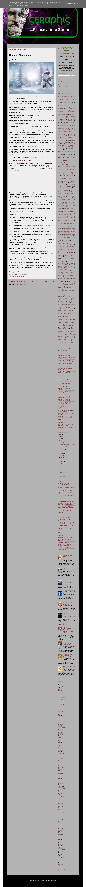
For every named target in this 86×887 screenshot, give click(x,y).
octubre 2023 (61, 747)
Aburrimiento (66, 94)
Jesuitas (67, 217)
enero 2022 (61, 803)
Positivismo (60, 299)
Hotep (65, 205)
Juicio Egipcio (61, 219)
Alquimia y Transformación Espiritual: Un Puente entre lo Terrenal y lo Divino (68, 630)
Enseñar (73, 166)
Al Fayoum (60, 99)
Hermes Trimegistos (71, 199)
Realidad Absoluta (61, 307)
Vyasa (63, 340)
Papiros (65, 292)
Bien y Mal (69, 119)
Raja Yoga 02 (66, 305)
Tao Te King (65, 328)
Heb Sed (69, 197)
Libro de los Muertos (62, 246)
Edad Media (60, 154)
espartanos (71, 170)
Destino (73, 146)
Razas (72, 305)
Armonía (66, 108)
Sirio (65, 324)
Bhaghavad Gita (61, 119)
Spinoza (73, 325)
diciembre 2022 (60, 774)
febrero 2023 (61, 767)
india (72, 209)
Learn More (69, 4)
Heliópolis (63, 199)
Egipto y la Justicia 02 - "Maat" (65, 352)
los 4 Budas (60, 249)
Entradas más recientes (17, 281)
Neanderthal (65, 273)
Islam (73, 216)
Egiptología (67, 157)
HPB (70, 205)
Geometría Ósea (69, 193)
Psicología (60, 302)
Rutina (65, 313)
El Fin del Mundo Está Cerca (64, 514)
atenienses (61, 111)
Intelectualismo (60, 214)
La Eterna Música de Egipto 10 (69, 234)
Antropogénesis (61, 107)
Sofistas (63, 325)
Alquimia (59, 100)
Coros (64, 140)
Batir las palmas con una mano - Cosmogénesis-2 (69, 569)
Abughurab (60, 94)
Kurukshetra (61, 223)
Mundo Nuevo (60, 270)
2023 (60, 440)
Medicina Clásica (62, 258)
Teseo (65, 331)
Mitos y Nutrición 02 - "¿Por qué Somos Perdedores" (65, 411)
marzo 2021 (61, 825)
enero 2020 (61, 864)
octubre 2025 (61, 692)
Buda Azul (65, 122)
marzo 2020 (61, 857)
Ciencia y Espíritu (68, 129)
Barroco (67, 116)
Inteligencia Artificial (69, 214)
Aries (62, 108)
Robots (72, 311)
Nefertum (59, 275)
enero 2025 (61, 711)
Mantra (66, 255)
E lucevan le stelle (63, 871)
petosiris (66, 296)
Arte (59, 110)
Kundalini (73, 222)
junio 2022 (60, 788)
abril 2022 (60, 793)
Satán (70, 316)
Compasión (65, 134)
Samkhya (73, 314)
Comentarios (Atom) (21, 284)
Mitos (65, 267)
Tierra (59, 333)
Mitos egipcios (71, 267)
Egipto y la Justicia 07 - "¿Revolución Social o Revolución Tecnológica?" (66, 368)
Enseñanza (61, 166)
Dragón (59, 151)
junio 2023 (60, 757)
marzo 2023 (61, 764)
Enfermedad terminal (71, 164)
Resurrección (60, 311)
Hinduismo (71, 202)
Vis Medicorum (28, 43)
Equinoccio (66, 167)
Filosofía (72, 181)
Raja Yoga (60, 305)
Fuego (59, 190)
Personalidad (69, 295)
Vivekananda (60, 339)
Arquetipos (72, 108)
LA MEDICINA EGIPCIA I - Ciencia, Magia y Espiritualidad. (69, 643)
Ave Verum (65, 114)
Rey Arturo (67, 311)
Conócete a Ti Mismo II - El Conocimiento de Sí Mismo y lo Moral (65, 484)
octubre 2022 (61, 780)
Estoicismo (60, 173)
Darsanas (67, 143)
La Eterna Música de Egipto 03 (69, 228)
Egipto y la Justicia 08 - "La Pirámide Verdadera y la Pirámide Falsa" (66, 372)
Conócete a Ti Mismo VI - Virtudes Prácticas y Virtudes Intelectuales (66, 500)
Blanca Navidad (17, 276)
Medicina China (70, 257)
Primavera (73, 299)
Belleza (61, 117)
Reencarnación (69, 308)
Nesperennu (60, 276)
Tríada (72, 334)
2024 (60, 438)
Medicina (60, 257)
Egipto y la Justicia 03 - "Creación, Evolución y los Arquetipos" (66, 354)
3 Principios (60, 93)
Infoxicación (60, 211)
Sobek (59, 325)
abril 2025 (60, 703)
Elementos (71, 159)
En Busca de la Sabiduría (64, 83)
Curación (72, 142)
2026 (60, 434)
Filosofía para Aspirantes (63, 84)
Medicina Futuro (68, 260)
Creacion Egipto (66, 142)
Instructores (62, 213)
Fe (62, 181)
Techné (67, 330)
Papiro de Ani (72, 289)
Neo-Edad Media (69, 275)
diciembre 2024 (60, 715)
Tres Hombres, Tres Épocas (64, 547)
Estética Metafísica (69, 172)
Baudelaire (73, 116)
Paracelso (61, 293)
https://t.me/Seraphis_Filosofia (66, 53)
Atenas (74, 110)
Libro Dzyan (71, 246)
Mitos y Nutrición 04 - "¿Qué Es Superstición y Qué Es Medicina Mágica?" (65, 418)
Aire (73, 97)
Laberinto (68, 240)
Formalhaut (60, 188)
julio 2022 (60, 786)
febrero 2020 (61, 861)
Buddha (72, 122)
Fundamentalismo (65, 190)
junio (61, 455)
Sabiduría (71, 313)
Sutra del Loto (68, 327)
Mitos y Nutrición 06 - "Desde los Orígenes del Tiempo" (65, 425)
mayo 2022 (60, 790)
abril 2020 (60, 854)
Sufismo (61, 327)
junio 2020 (60, 849)
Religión (64, 310)
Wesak (68, 340)
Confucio (61, 136)
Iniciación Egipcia (67, 211)
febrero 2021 (61, 828)
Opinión (59, 284)
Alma (73, 99)
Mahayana (60, 254)
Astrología (68, 110)
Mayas (72, 255)
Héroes (60, 200)
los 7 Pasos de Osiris (68, 249)
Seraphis (67, 317)
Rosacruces (60, 313)
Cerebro (67, 128)
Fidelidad (66, 181)
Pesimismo (60, 296)
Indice (45, 43)
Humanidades (66, 206)
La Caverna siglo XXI (69, 223)
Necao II (72, 273)
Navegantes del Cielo (70, 272)
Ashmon (63, 110)
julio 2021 (60, 816)
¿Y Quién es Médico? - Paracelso (66, 378)
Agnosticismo (64, 97)
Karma (71, 220)
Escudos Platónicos (70, 169)
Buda (59, 122)
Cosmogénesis (70, 140)
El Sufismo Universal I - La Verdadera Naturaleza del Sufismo (66, 516)
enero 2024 (61, 737)
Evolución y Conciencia (68, 175)
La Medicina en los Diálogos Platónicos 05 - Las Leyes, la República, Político (64, 404)
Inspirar (73, 211)
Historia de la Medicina (64, 203)
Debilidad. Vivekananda (62, 145)
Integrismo (71, 213)
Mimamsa (72, 264)
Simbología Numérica (69, 322)
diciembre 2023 (60, 741)
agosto (62, 453)
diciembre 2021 (60, 807)
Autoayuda (60, 113)
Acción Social (69, 96)
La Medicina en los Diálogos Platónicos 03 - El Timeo (64, 396)
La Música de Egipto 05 (67, 237)
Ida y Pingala (67, 208)
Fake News (60, 179)
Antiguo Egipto (66, 105)
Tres (73, 333)
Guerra (67, 194)
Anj (63, 103)
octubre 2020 (61, 841)
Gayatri (72, 190)
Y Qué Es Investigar (62, 549)
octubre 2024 (61, 721)
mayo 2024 (60, 729)
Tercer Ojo (60, 331)
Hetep (64, 200)
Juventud (59, 220)
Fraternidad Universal (69, 188)
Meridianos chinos (61, 264)
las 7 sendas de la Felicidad (65, 241)
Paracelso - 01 (69, 293)
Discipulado (71, 148)
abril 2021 (60, 823)
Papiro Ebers (61, 290)
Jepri (64, 217)
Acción (63, 96)
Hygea (72, 206)
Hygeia (59, 208)
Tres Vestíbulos (61, 334)
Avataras (59, 114)
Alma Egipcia (19, 43)
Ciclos (59, 129)
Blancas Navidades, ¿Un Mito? (17, 49)
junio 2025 (60, 697)
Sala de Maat (60, 314)
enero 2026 (61, 686)
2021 (60, 470)
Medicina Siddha (62, 263)
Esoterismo (60, 170)
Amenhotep (60, 102)
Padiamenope (71, 287)
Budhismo (59, 123)
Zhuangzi (59, 342)
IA (62, 208)
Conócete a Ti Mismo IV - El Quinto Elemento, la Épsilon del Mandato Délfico (66, 492)
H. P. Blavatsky (70, 196)
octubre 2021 (61, 812)
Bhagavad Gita (69, 117)
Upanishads (60, 336)
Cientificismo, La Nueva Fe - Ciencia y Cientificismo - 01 (69, 656)
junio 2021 (60, 818)
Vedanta (63, 337)
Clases (69, 131)
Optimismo (71, 284)
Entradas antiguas (48, 281)
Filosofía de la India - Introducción (68, 603)
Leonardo (59, 244)
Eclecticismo (60, 152)
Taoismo (72, 328)
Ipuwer (65, 216)
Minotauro (67, 266)
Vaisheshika (66, 336)
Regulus (59, 310)
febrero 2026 (61, 683)
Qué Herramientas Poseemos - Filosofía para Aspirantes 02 (65, 545)
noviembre (63, 446)
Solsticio (68, 325)
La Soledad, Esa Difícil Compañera (66, 537)
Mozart (72, 269)
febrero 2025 (61, 708)
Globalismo (60, 194)
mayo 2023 (60, 758)
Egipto (59, 157)
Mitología (60, 267)
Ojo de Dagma (71, 283)
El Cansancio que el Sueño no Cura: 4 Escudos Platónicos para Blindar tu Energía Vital (69, 557)
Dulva (71, 151)
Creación (59, 142)
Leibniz (72, 243)
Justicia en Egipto (70, 219)
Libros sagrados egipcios (62, 247)
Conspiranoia (60, 139)
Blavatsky (71, 120)
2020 (60, 472)
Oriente (59, 286)
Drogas (65, 151)
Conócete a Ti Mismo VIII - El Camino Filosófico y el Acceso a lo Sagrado (66, 508)
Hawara (64, 197)
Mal (66, 254)
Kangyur (65, 220)
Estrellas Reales (67, 173)
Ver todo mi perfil (62, 873)
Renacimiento (71, 310)
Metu (67, 264)
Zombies (59, 343)
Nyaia (74, 281)
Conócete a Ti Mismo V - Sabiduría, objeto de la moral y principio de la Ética (66, 497)
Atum (66, 111)
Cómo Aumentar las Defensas (65, 379)
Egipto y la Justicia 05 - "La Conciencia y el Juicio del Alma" (65, 361)
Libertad (72, 244)
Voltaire (59, 340)
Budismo (65, 123)
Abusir (72, 94)
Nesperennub (67, 276)
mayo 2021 (60, 820)
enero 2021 (61, 831)
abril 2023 (60, 762)
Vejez (73, 337)
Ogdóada (64, 283)
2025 (60, 436)
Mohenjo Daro (60, 269)
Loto (74, 249)
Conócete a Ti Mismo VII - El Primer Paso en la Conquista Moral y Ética (66, 504)
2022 (60, 468)
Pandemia (66, 289)
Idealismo (73, 208)
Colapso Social (65, 132)
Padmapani (60, 289)
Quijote (67, 302)
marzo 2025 (61, 704)
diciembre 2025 (60, 690)
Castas (62, 128)
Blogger (54, 880)
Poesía (66, 298)
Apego (72, 107)
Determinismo (62, 148)
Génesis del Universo (63, 191)
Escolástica (61, 169)
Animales (59, 103)
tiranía (68, 333)
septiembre (63, 451)
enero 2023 (61, 770)
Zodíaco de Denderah (68, 342)
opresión (65, 284)
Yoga (72, 340)
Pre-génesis (67, 299)
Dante (62, 143)
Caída (73, 123)
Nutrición (69, 281)
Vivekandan (66, 339)
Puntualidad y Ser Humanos (64, 542)
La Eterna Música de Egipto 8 (65, 235)
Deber (73, 143)
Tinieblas (63, 333)
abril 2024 (60, 732)
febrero (62, 463)
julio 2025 (60, 696)
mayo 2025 (60, 699)
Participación (60, 295)
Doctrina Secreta (69, 149)
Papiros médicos (72, 292)
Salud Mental (67, 314)
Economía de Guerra (69, 152)
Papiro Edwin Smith (70, 290)
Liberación (65, 244)
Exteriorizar (71, 178)
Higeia (68, 200)
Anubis (67, 107)
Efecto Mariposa (69, 155)
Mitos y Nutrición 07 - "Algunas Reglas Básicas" (65, 428)
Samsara (60, 316)
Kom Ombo (67, 222)
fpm (40, 880)
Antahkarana (68, 103)
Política (71, 298)
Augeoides (72, 111)
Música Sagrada (61, 272)
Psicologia (71, 301)
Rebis (69, 307)
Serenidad (73, 317)
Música (71, 270)
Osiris (65, 287)
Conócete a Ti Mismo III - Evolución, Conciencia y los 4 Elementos (66, 488)
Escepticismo (72, 167)
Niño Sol (73, 276)
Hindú (66, 202)
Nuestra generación (67, 278)
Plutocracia (60, 298)
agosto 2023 (61, 753)
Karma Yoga (60, 222)
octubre (62, 449)
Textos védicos (71, 331)
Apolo (59, 108)
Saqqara (65, 316)
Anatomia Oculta (69, 102)
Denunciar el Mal (67, 146)
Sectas (74, 316)
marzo (62, 461)
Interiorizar (60, 216)
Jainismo (59, 217)
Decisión (71, 145)
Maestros (71, 252)
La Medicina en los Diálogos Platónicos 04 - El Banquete (64, 400)
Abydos (59, 96)
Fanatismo (66, 179)
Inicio (33, 281)
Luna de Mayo (68, 251)
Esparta (65, 170)
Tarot (58, 330)
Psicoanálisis (62, 301)
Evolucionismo (61, 176)
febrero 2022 (61, 800)
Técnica (72, 330)
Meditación (71, 263)
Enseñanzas (67, 166)
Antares (73, 103)
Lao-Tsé (73, 240)
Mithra (72, 266)
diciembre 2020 (60, 835)
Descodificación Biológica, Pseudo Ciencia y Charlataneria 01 (66, 382)
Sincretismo (60, 324)
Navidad (23, 276)
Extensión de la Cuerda (62, 178)
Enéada (63, 164)
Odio (60, 283)
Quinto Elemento (66, 304)
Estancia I (60, 172)
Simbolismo (60, 322)
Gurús (64, 196)
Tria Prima (68, 334)
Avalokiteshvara (70, 113)
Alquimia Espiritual (69, 100)
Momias (67, 269)
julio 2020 (60, 847)
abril (61, 459)
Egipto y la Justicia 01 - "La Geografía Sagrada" (64, 349)
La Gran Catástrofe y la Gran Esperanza (68, 581)
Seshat (66, 319)
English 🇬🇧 (11, 43)
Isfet (69, 216)
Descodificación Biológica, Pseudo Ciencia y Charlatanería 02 (66, 385)
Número (69, 279)
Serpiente (61, 319)
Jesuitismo (73, 217)
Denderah (60, 146)
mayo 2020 (60, 851)
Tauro (63, 330)
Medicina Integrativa (71, 261)
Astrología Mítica (37, 43)
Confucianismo (72, 134)
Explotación (70, 176)
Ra (73, 304)
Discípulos (60, 149)
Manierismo (60, 255)
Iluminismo (61, 209)
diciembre (63, 442)
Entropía (60, 167)
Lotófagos (61, 251)
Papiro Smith (60, 292)
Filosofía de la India (62, 182)
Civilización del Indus (62, 131)
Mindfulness (60, 266)
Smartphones (71, 324)
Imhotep (67, 209)
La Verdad (68, 238)
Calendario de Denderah (63, 125)
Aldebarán (67, 99)
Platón (72, 296)
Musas (67, 270)
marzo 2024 (61, 734)
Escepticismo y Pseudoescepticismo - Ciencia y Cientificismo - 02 (69, 615)
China (72, 128)
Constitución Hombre (69, 139)
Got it (76, 4)
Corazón (59, 140)
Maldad (71, 254)
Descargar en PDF (14, 272)
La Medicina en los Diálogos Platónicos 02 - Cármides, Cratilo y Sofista (66, 393)
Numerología (61, 281)
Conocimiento (70, 137)
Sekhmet (60, 317)
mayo (61, 457)
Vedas (68, 337)
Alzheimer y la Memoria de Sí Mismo (66, 478)
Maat (65, 252)
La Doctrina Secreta (63, 225)
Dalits (59, 143)
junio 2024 (60, 727)
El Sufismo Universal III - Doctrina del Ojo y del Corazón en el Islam (66, 523)
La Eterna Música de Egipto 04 (65, 229)
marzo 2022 (61, 796)
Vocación (72, 339)
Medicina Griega (61, 261)
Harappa (59, 197)
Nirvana (60, 278)
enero (62, 465)
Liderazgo (71, 247)
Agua (70, 97)
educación (59, 155)
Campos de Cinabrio (66, 126)
